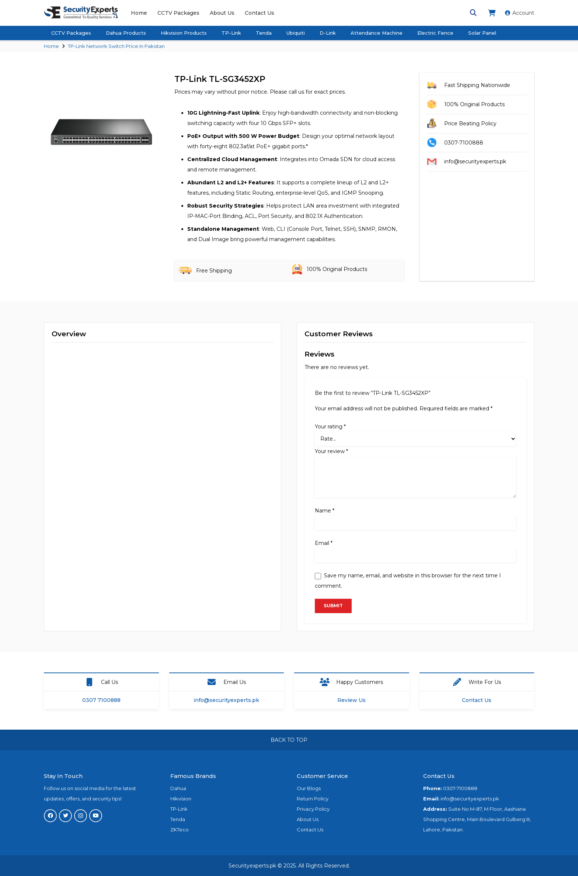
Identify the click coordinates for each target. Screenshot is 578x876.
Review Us (351, 700)
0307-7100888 (460, 788)
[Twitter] (65, 815)
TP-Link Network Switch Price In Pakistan (116, 46)
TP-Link (179, 809)
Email (323, 543)
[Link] (81, 13)
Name (324, 510)
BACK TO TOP (289, 740)
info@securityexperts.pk (226, 700)
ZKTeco (179, 829)
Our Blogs (309, 788)
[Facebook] (50, 815)
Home (51, 46)
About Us (307, 819)
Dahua (178, 788)
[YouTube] (95, 815)
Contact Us (476, 700)
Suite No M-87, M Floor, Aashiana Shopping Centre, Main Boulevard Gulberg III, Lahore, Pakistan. (477, 819)
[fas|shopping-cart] (493, 13)
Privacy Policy (313, 809)
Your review (331, 451)
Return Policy (312, 799)
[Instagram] (80, 815)
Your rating (330, 426)
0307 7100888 (101, 700)
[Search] (473, 13)
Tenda (177, 819)
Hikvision (180, 799)
